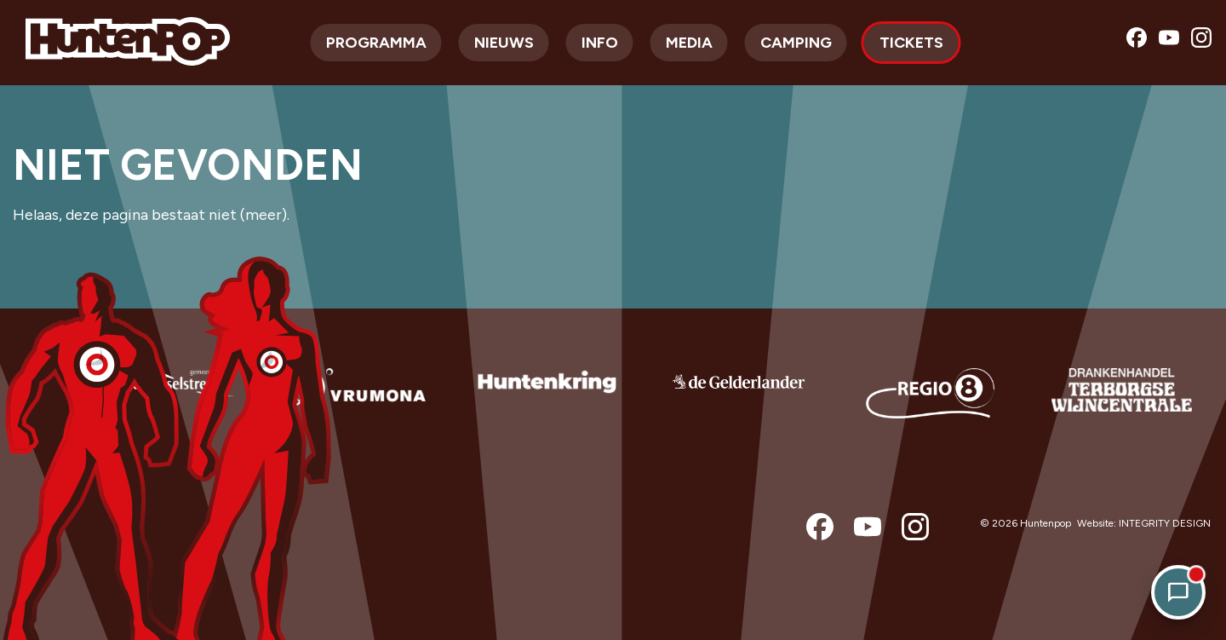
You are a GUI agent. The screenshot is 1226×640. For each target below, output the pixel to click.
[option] (164, 404)
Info (599, 42)
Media (689, 42)
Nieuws (504, 42)
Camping (796, 42)
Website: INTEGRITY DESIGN (1144, 523)
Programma (376, 42)
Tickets (911, 42)
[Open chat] (1178, 592)
